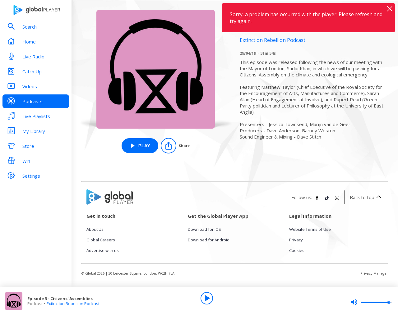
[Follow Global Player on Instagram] (337, 200)
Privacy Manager (374, 273)
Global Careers (100, 240)
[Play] (207, 298)
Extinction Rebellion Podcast (73, 303)
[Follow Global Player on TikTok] (327, 200)
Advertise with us (102, 250)
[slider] (371, 302)
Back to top (366, 197)
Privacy (296, 240)
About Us (95, 229)
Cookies (296, 250)
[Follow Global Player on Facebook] (317, 200)
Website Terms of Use (310, 229)
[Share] (175, 145)
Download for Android (208, 240)
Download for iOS (204, 229)
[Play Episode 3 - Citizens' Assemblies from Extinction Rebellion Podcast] (140, 145)
